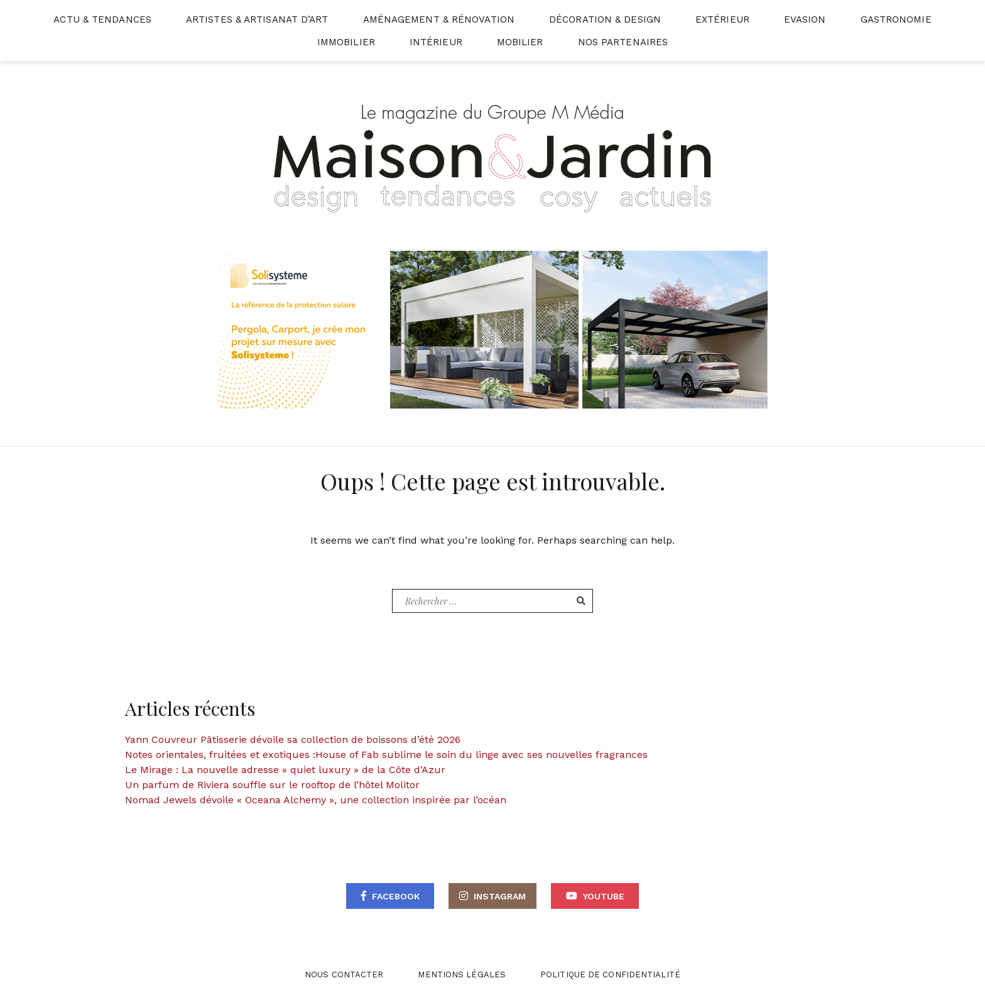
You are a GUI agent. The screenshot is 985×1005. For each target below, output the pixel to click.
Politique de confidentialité (610, 974)
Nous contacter (344, 974)
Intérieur (436, 42)
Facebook (396, 896)
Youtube (603, 896)
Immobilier (346, 42)
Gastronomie (896, 19)
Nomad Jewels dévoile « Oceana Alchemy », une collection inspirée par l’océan (315, 800)
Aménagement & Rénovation (438, 19)
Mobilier (520, 42)
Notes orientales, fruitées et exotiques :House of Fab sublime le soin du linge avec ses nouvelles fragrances (386, 755)
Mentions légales (462, 974)
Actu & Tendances (102, 19)
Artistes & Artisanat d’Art (257, 19)
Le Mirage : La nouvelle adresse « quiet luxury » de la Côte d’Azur (285, 770)
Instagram (500, 896)
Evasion (805, 19)
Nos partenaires (623, 42)
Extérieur (722, 19)
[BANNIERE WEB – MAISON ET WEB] (493, 329)
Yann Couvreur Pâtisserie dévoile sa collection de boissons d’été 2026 (292, 739)
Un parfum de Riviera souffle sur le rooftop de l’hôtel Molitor (272, 785)
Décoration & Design (605, 19)
